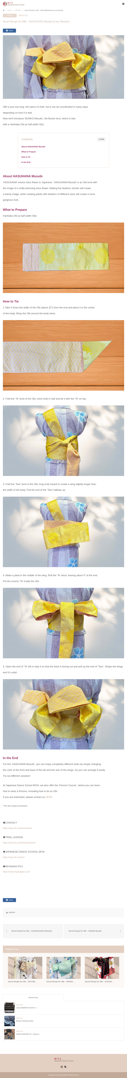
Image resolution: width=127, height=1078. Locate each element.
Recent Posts (33, 998)
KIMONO (10, 15)
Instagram (61, 1066)
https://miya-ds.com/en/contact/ (17, 828)
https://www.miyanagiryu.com (16, 872)
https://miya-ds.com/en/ (13, 857)
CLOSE (101, 139)
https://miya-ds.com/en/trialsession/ (19, 843)
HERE (49, 797)
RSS (65, 1066)
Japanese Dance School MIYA (58, 1075)
